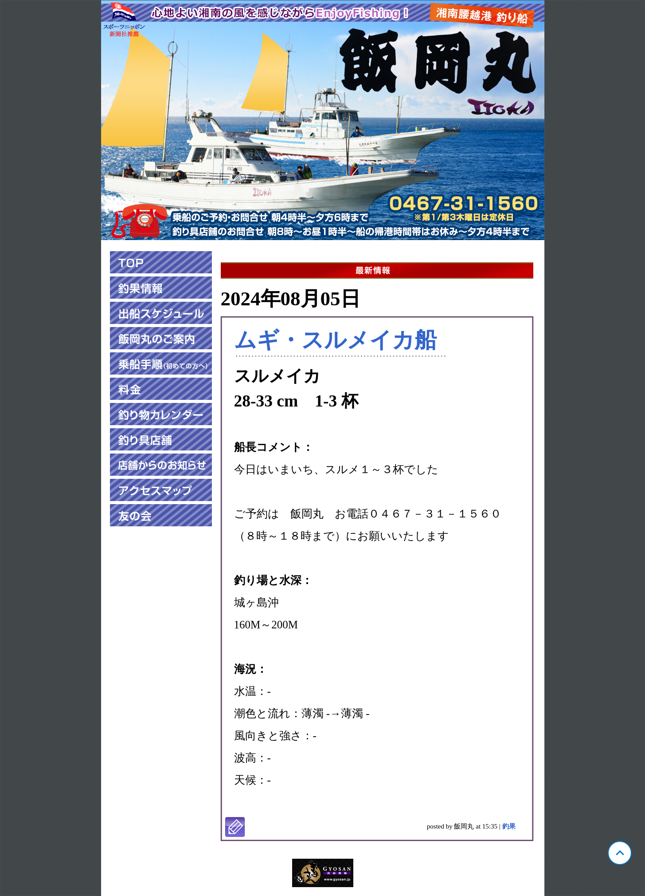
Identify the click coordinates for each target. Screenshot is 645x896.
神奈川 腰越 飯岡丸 (322, 120)
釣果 (509, 826)
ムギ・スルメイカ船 (335, 340)
